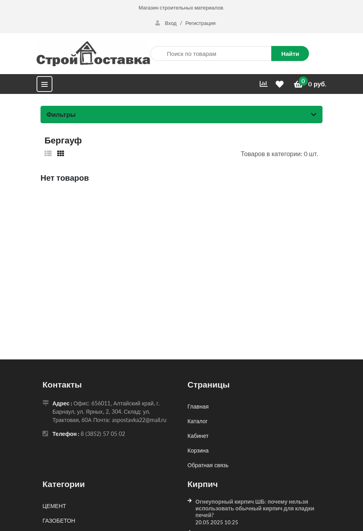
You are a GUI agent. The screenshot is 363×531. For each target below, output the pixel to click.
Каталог (197, 421)
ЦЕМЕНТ (54, 505)
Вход (166, 23)
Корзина (198, 450)
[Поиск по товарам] (210, 53)
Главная (198, 406)
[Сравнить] (264, 84)
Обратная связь (207, 465)
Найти (290, 53)
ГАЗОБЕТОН (58, 520)
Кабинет (198, 435)
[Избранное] (281, 84)
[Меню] (44, 84)
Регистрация (200, 23)
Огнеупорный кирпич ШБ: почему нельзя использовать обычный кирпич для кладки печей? (254, 508)
